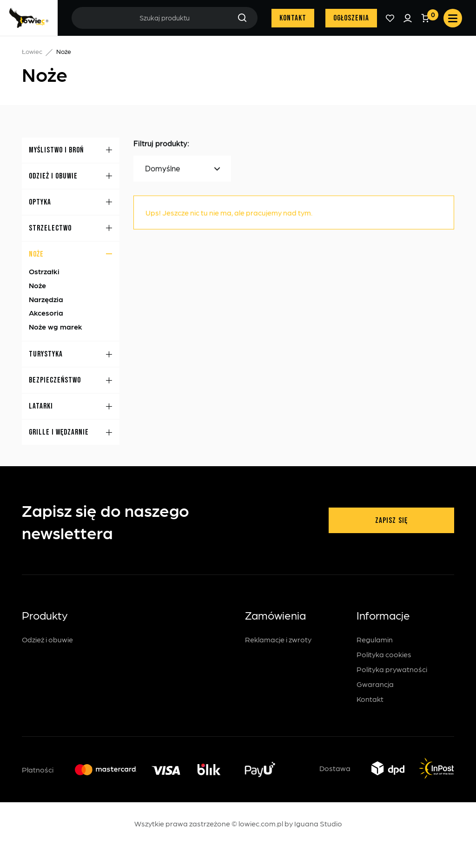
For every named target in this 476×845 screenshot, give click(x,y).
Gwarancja (375, 684)
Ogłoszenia (351, 18)
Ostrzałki (44, 271)
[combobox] (182, 169)
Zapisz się (391, 520)
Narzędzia (46, 299)
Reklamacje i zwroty (278, 639)
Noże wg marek (55, 326)
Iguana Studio (318, 823)
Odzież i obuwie (47, 639)
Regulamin (375, 639)
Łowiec (32, 51)
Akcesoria (46, 313)
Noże (37, 285)
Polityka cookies (384, 654)
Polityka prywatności (392, 669)
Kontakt (292, 18)
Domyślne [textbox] (162, 168)
